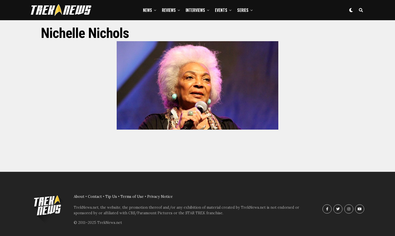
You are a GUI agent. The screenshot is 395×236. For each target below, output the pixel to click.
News (147, 10)
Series (243, 10)
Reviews (169, 10)
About (79, 196)
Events (221, 10)
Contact (95, 196)
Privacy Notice (160, 196)
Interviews (195, 10)
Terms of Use (132, 196)
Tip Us (111, 196)
